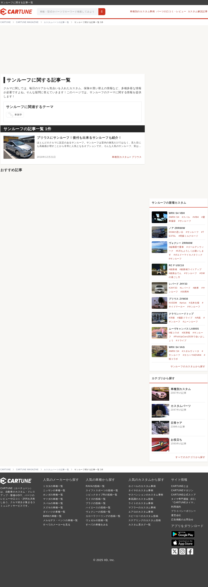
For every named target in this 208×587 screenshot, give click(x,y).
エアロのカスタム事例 (140, 511)
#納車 (196, 288)
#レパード (185, 288)
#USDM (173, 303)
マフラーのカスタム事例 (142, 507)
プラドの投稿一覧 (96, 503)
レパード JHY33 (178, 284)
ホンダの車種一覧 (53, 494)
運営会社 (176, 515)
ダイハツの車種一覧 (54, 511)
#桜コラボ (174, 332)
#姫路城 (173, 269)
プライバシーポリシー (183, 511)
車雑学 (14, 114)
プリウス (137, 157)
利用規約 (176, 506)
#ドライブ (181, 340)
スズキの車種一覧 (53, 507)
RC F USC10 (176, 265)
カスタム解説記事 (198, 11)
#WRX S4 (174, 217)
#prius (183, 303)
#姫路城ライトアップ (191, 269)
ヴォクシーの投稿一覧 (98, 511)
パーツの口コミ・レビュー (171, 11)
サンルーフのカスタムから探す (188, 366)
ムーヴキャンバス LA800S (184, 328)
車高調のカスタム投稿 (140, 499)
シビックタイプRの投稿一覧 (101, 494)
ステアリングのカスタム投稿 (144, 520)
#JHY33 (173, 288)
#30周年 (184, 291)
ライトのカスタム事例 (140, 503)
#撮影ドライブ (184, 318)
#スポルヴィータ (190, 351)
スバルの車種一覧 (53, 503)
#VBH (196, 217)
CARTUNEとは (179, 486)
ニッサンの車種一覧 (54, 490)
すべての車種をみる (97, 524)
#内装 (198, 318)
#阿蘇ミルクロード (188, 236)
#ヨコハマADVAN (192, 355)
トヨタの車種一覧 (53, 486)
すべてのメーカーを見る (56, 524)
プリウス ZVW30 (178, 298)
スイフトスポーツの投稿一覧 (102, 490)
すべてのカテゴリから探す (190, 457)
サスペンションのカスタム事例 (145, 494)
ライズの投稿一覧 (96, 499)
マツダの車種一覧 (53, 499)
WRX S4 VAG (177, 347)
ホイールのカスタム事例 (142, 486)
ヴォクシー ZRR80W (180, 243)
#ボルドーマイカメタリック (188, 255)
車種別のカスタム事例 (142, 11)
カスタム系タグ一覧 (139, 524)
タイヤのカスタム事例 (140, 490)
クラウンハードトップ (181, 313)
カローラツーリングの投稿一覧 (103, 516)
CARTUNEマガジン (182, 490)
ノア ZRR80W (177, 228)
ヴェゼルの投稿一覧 (97, 520)
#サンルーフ (184, 221)
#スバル (186, 217)
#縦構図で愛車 (176, 247)
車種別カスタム (120, 157)
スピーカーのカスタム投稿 (143, 516)
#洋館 (172, 318)
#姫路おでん (175, 273)
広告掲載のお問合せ (182, 519)
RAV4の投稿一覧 (95, 486)
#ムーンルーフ (190, 321)
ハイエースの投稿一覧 (98, 507)
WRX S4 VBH (177, 213)
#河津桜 (186, 332)
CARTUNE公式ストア (183, 494)
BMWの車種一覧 (52, 516)
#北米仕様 (194, 303)
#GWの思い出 (176, 232)
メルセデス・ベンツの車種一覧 (60, 520)
